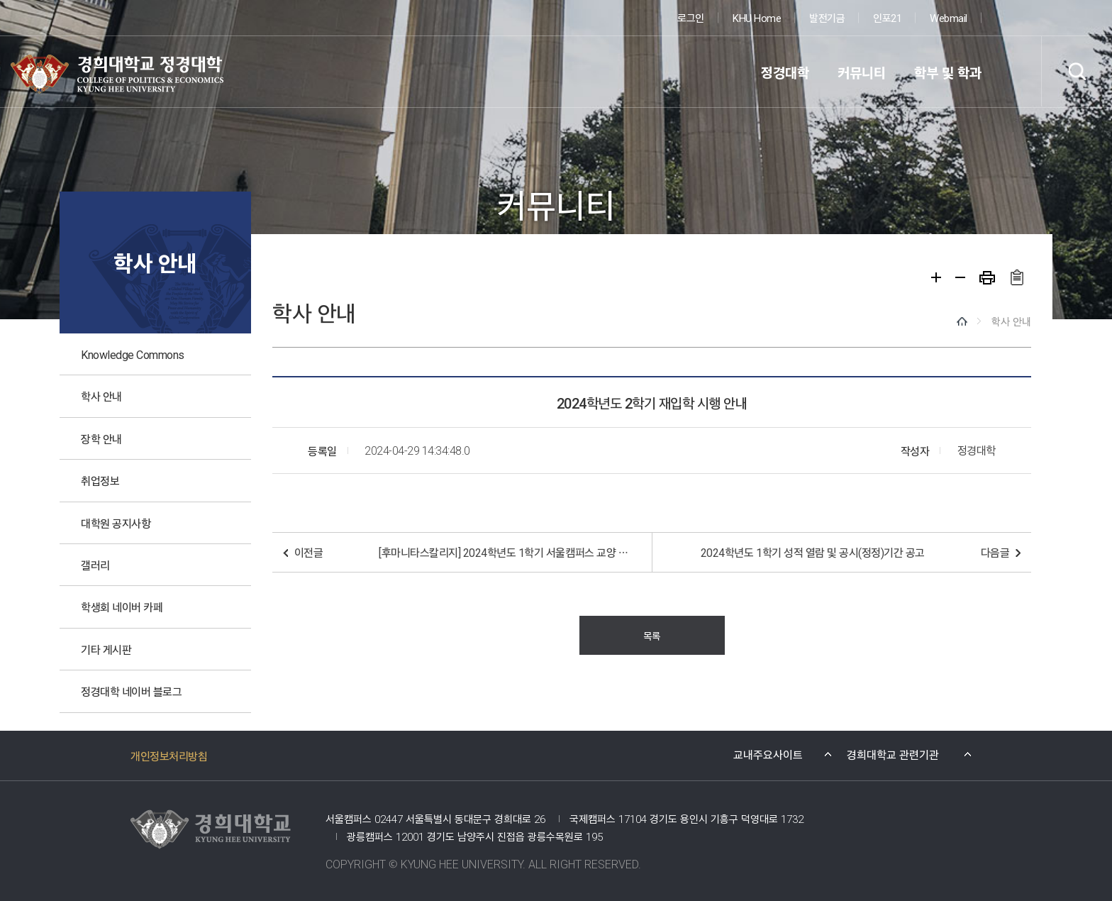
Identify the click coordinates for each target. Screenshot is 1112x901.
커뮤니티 (862, 72)
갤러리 (95, 565)
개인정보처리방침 (168, 755)
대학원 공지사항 (115, 523)
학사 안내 (101, 396)
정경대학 (785, 72)
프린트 (987, 277)
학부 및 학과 (948, 72)
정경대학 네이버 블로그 (131, 691)
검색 (1076, 71)
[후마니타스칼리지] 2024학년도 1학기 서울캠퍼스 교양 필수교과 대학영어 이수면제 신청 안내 (507, 552)
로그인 (690, 17)
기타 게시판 (106, 649)
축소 (960, 277)
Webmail (948, 17)
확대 (936, 277)
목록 (651, 635)
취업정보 (100, 480)
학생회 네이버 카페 (121, 606)
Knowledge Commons (132, 354)
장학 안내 (101, 438)
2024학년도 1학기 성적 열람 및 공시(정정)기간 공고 (813, 552)
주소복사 (1016, 277)
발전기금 (827, 17)
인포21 (887, 17)
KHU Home (757, 17)
